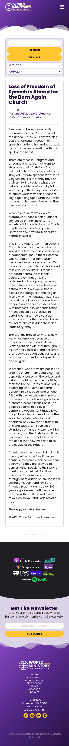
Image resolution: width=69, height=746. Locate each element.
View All (34, 57)
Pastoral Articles (19, 114)
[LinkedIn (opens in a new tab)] (45, 715)
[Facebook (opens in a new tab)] (25, 715)
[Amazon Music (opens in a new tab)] (36, 573)
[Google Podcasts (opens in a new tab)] (27, 566)
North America (41, 114)
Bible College (34, 683)
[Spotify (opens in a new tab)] (34, 579)
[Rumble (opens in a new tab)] (38, 715)
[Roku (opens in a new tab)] (48, 566)
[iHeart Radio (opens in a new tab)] (21, 573)
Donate (34, 692)
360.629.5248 (34, 706)
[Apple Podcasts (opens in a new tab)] (27, 560)
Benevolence (34, 677)
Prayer (34, 686)
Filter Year (15, 65)
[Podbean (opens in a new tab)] (49, 573)
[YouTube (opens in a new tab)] (32, 715)
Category (15, 72)
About (34, 675)
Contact (34, 689)
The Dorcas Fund (34, 680)
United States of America (25, 117)
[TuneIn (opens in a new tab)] (49, 560)
